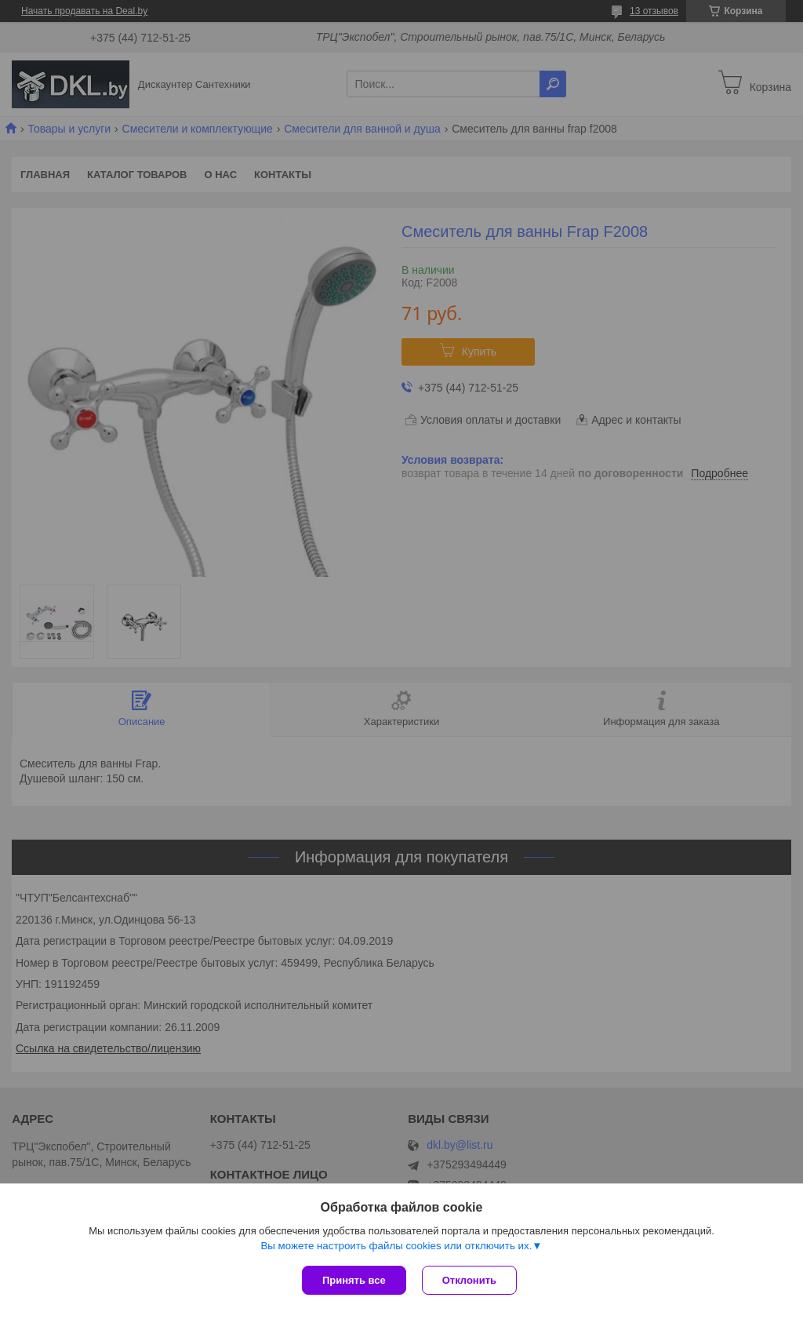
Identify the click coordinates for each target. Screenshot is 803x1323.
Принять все (354, 1280)
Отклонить (469, 1280)
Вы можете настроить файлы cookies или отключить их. (396, 1246)
